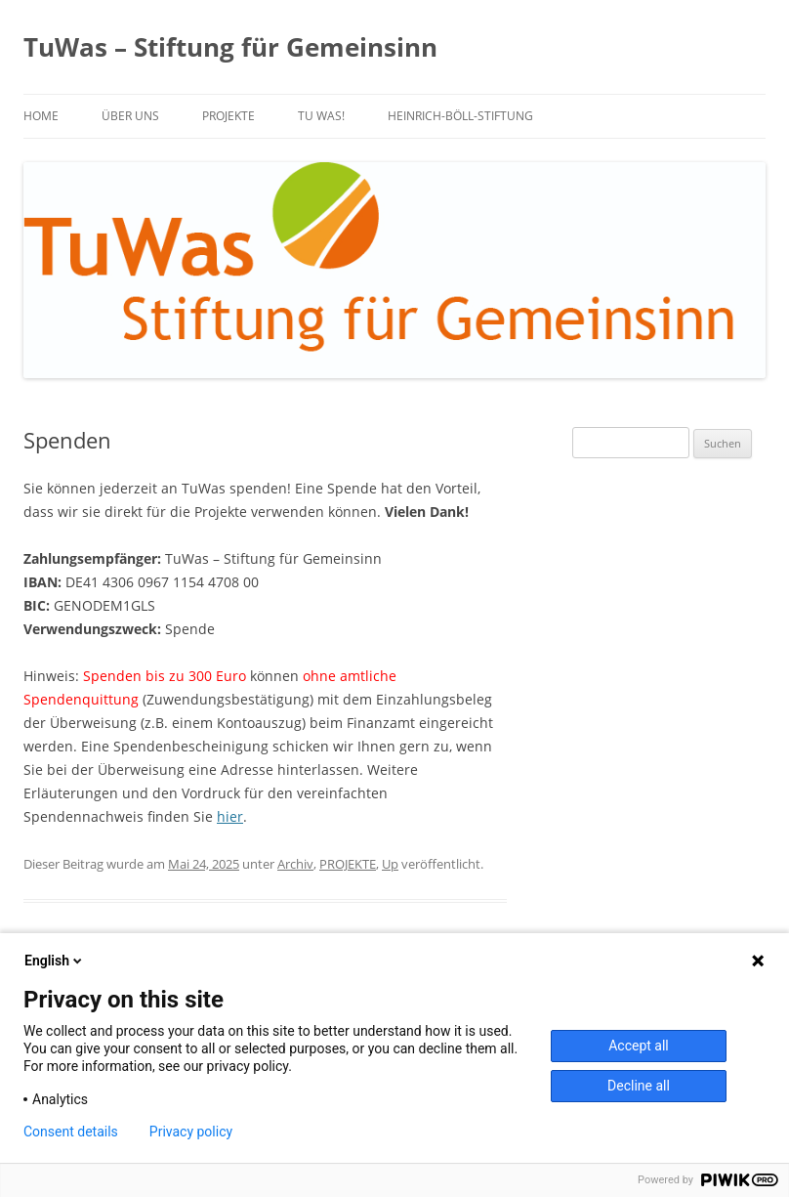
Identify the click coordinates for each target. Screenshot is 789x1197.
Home (41, 115)
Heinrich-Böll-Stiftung (460, 115)
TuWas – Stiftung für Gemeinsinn (230, 46)
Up (390, 864)
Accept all (638, 1045)
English (54, 960)
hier (230, 816)
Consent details (70, 1131)
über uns (130, 115)
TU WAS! (321, 115)
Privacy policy (190, 1131)
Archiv (295, 864)
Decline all (638, 1085)
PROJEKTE (228, 115)
